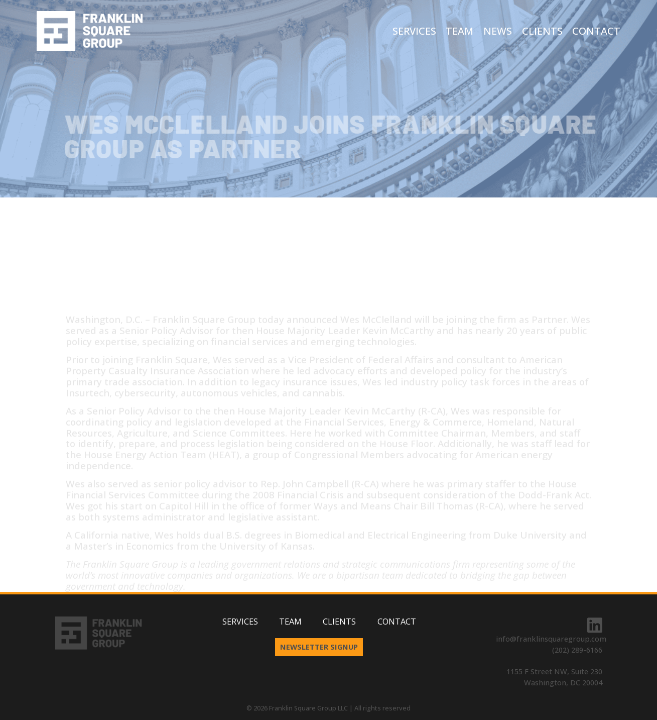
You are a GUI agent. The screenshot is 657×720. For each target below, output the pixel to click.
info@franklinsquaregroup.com (551, 639)
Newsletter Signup (319, 647)
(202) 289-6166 (577, 650)
